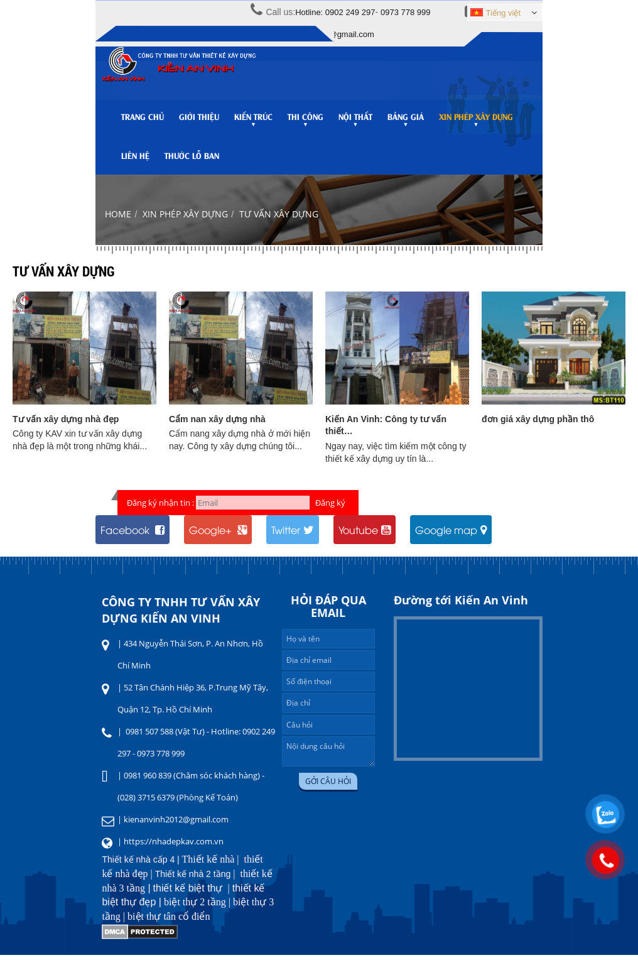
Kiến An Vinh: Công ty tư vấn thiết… (385, 435)
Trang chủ (142, 121)
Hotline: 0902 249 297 (335, 12)
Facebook (132, 540)
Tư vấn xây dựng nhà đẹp (66, 429)
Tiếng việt (495, 13)
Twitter (292, 540)
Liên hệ (135, 160)
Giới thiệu (199, 121)
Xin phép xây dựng (185, 224)
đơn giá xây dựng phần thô (538, 429)
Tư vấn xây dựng (278, 224)
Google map (451, 540)
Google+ (218, 540)
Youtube (364, 540)
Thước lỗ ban (192, 160)
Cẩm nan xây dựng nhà (217, 429)
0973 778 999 (406, 12)
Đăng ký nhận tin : (160, 512)
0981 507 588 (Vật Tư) (165, 741)
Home (118, 224)
